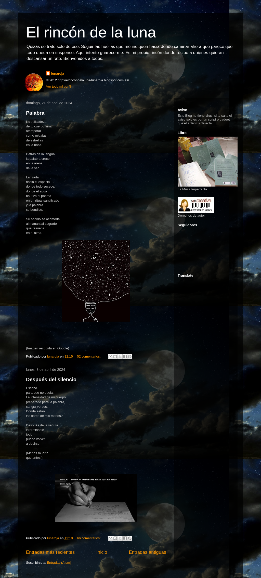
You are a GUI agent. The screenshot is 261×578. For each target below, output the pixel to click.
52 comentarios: (89, 356)
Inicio (101, 552)
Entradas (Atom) (59, 562)
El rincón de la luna (91, 32)
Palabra (35, 113)
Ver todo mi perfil (58, 86)
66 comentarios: (89, 538)
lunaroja (57, 73)
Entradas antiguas (147, 552)
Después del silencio (51, 379)
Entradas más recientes (50, 552)
